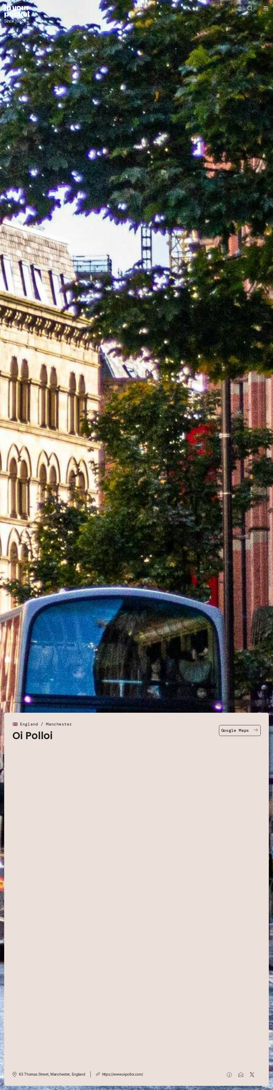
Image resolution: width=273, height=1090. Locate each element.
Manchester (59, 724)
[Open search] (250, 8)
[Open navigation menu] (266, 8)
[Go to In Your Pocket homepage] (17, 14)
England (29, 724)
